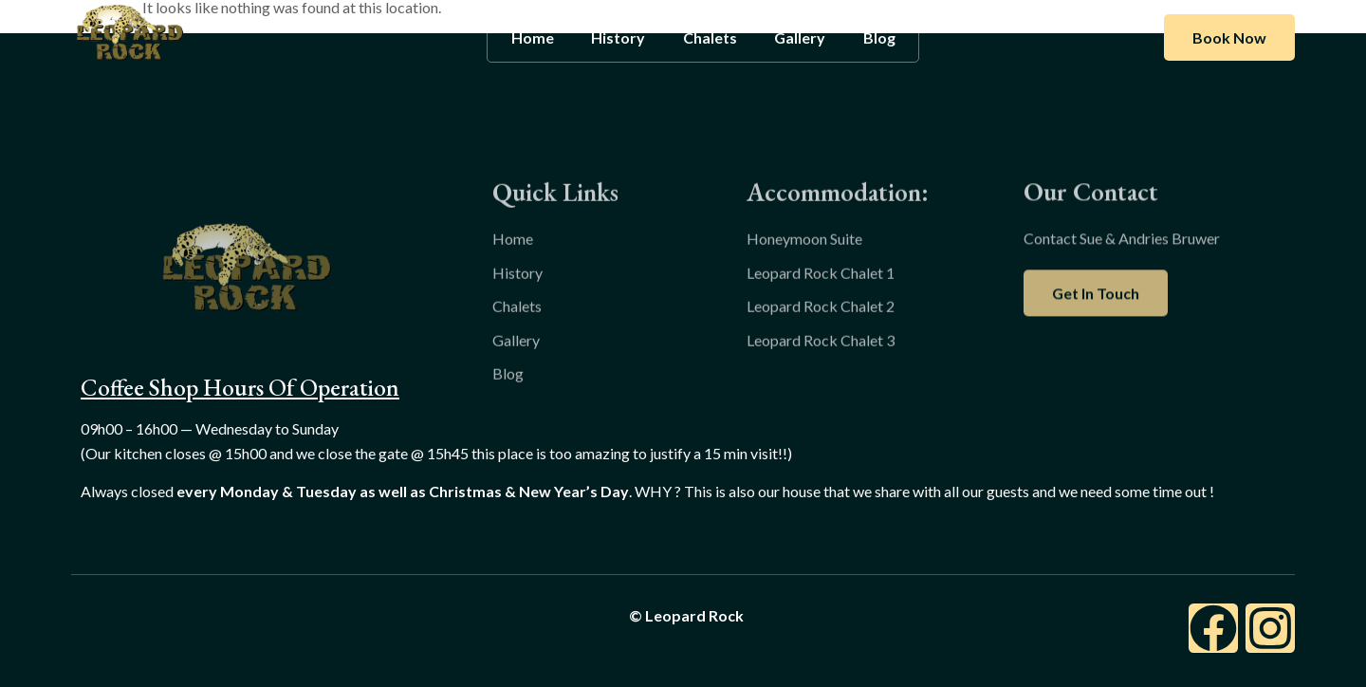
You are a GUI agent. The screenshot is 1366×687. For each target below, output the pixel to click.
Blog (880, 37)
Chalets (710, 37)
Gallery (800, 37)
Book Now (1229, 37)
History (618, 37)
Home (531, 37)
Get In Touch (1095, 321)
